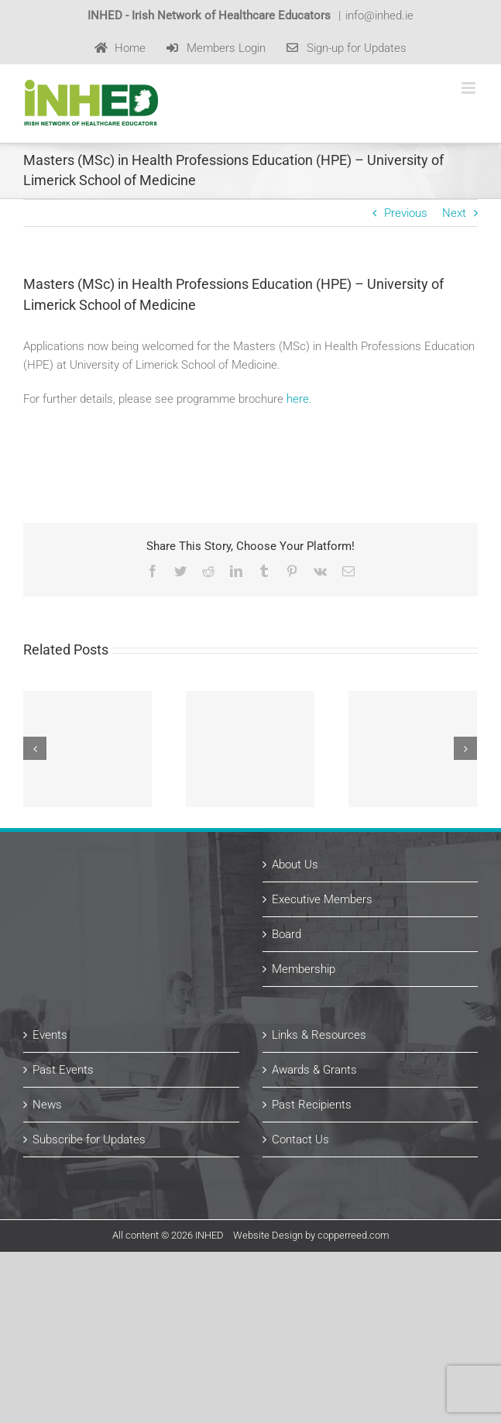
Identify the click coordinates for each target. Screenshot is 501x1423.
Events (50, 1035)
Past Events (63, 1070)
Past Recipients (312, 1105)
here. (299, 399)
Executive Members (322, 899)
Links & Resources (319, 1035)
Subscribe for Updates (89, 1139)
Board (286, 934)
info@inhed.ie (379, 15)
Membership (303, 969)
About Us (295, 864)
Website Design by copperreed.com (311, 1235)
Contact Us (300, 1139)
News (47, 1105)
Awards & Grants (314, 1070)
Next (454, 213)
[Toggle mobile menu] (470, 88)
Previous (405, 213)
